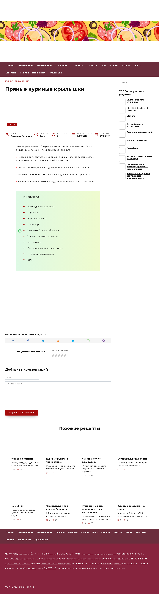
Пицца (137, 65)
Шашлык (114, 65)
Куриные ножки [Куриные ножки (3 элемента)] (124, 553)
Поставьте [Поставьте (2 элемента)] (50, 559)
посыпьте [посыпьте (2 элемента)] (9, 568)
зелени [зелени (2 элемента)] (17, 564)
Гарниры (62, 65)
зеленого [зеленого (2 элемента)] (26, 564)
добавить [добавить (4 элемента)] (124, 558)
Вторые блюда (44, 65)
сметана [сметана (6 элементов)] (50, 568)
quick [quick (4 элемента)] (8, 553)
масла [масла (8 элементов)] (97, 563)
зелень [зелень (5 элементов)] (35, 563)
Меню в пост (38, 73)
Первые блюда (25, 65)
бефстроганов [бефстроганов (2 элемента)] (94, 559)
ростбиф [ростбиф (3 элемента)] (24, 568)
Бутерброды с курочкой (132, 458)
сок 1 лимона (34, 242)
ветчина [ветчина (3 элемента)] (106, 558)
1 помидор (33, 224)
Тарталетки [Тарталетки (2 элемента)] (72, 559)
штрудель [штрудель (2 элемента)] (120, 568)
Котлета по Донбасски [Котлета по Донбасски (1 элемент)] (108, 554)
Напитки (24, 73)
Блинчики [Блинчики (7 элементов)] (38, 553)
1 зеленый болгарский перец (43, 230)
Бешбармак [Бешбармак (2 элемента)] (24, 554)
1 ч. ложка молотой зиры (41, 254)
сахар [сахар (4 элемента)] (32, 568)
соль (30, 260)
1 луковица (33, 212)
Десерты (78, 65)
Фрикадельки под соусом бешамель (57, 507)
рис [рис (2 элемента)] (16, 568)
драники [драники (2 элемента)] (9, 564)
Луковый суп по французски (92, 460)
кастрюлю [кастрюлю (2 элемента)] (66, 564)
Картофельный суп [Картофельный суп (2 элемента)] (91, 554)
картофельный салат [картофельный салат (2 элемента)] (51, 564)
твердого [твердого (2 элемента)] (71, 568)
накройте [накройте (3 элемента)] (107, 563)
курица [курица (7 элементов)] (77, 563)
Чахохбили (18, 505)
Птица (18, 81)
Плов (103, 65)
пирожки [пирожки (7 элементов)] (129, 563)
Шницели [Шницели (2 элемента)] (82, 559)
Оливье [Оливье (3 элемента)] (41, 558)
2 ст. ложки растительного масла (45, 248)
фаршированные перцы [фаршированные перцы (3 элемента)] (90, 568)
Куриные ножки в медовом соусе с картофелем (93, 509)
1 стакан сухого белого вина (43, 236)
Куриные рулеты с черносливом (57, 460)
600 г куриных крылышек (41, 206)
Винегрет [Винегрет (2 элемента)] (52, 554)
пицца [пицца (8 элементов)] (142, 563)
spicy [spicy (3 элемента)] (15, 553)
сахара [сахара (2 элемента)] (40, 568)
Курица (25, 81)
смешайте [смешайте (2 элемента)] (61, 568)
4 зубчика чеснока (37, 218)
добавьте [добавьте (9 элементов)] (139, 558)
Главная (10, 65)
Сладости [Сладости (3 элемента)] (61, 558)
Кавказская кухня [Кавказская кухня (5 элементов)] (69, 553)
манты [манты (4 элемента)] (87, 563)
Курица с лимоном (22, 458)
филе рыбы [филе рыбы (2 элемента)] (109, 568)
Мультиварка (55, 73)
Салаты (93, 65)
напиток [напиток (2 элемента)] (117, 564)
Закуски (126, 65)
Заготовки (11, 73)
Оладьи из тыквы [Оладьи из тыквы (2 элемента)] (28, 559)
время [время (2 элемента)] (114, 559)
